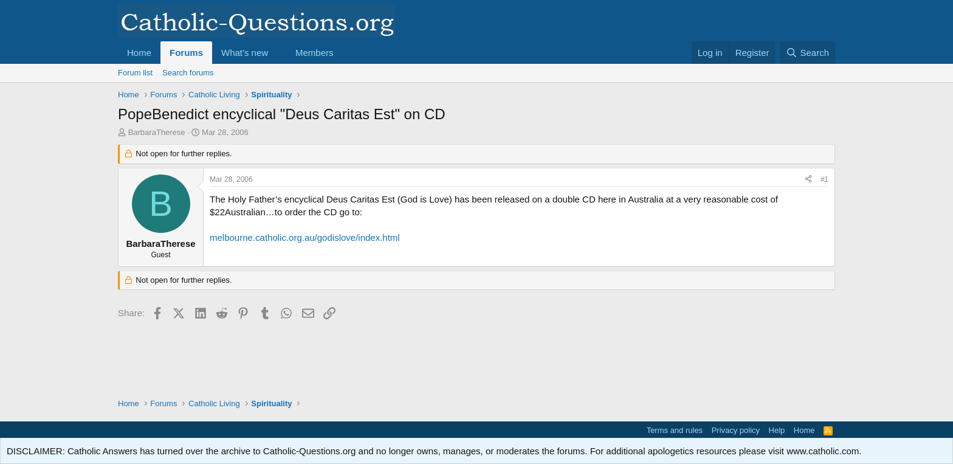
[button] (277, 52)
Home (139, 52)
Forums (186, 52)
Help (777, 430)
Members (314, 52)
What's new (244, 52)
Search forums (188, 72)
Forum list (135, 72)
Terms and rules (675, 430)
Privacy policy (736, 430)
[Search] (807, 52)
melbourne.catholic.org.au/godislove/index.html (305, 237)
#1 (824, 179)
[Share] (808, 180)
